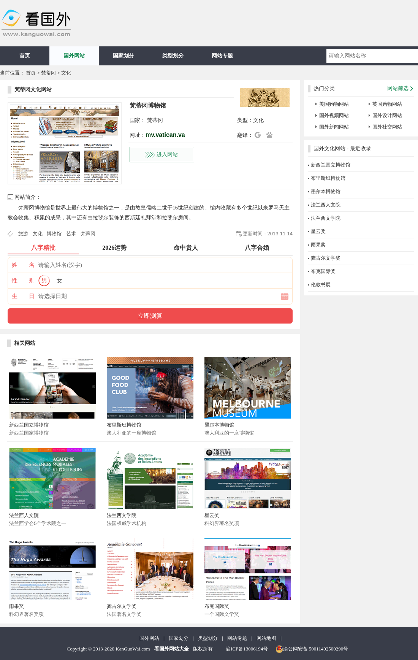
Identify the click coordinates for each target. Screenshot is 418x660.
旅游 (23, 233)
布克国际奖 (216, 606)
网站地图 (266, 638)
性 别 (23, 281)
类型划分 (173, 56)
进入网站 (167, 154)
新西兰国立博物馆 (29, 425)
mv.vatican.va (165, 135)
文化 (66, 73)
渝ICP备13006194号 (247, 649)
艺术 (71, 233)
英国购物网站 (387, 104)
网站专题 (222, 56)
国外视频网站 (334, 115)
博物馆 (54, 233)
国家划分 (123, 56)
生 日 (23, 296)
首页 (24, 56)
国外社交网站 (387, 127)
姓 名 (23, 265)
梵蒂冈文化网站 (33, 89)
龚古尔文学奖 (121, 606)
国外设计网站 (387, 115)
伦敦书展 (321, 284)
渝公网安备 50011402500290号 (312, 649)
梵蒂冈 (48, 73)
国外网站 (74, 56)
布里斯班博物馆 (124, 425)
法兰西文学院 (121, 515)
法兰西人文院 (24, 515)
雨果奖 (16, 606)
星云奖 (211, 515)
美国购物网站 (334, 104)
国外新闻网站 (334, 127)
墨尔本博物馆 (219, 425)
